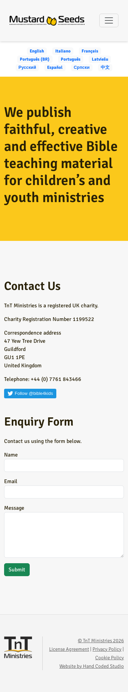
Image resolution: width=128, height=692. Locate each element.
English (37, 51)
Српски (81, 67)
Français (90, 51)
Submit (17, 569)
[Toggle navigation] (108, 20)
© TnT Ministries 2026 (101, 640)
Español (54, 67)
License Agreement (69, 649)
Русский (27, 67)
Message (14, 508)
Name (11, 454)
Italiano (63, 51)
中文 (105, 67)
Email (10, 481)
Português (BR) (34, 59)
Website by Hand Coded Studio (91, 666)
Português (71, 59)
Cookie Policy (109, 658)
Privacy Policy (107, 649)
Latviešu (100, 59)
